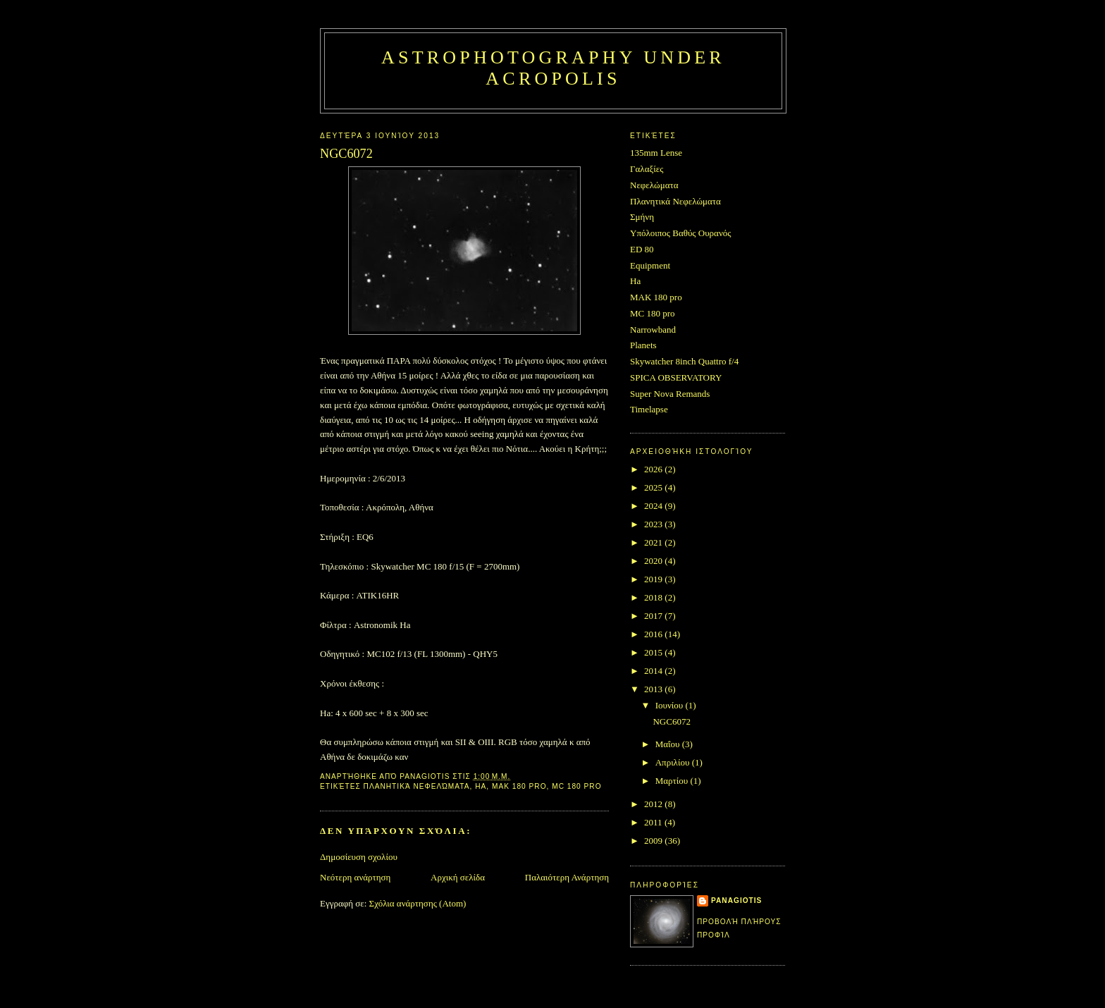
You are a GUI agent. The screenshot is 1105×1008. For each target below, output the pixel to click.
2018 (654, 597)
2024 (654, 505)
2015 (654, 652)
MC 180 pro (576, 786)
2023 (654, 524)
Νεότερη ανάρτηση (355, 877)
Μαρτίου (673, 780)
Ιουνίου (670, 705)
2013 (654, 689)
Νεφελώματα (654, 185)
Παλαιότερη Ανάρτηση (567, 877)
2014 (654, 670)
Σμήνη (642, 216)
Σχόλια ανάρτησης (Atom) (418, 903)
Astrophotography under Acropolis (553, 68)
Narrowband (653, 329)
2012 (654, 804)
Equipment (650, 265)
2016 (654, 634)
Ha (480, 786)
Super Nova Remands (670, 393)
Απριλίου (673, 762)
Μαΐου (668, 744)
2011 (654, 822)
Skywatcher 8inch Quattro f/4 (684, 361)
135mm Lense (656, 152)
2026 (654, 469)
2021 (654, 542)
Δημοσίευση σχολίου (358, 857)
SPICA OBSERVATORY (676, 377)
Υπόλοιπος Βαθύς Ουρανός (680, 233)
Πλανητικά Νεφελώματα (417, 786)
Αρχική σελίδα (458, 877)
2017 (654, 615)
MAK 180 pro (519, 786)
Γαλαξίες (646, 169)
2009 (654, 840)
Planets (643, 345)
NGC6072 (671, 721)
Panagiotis (736, 900)
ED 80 (642, 249)
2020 (654, 560)
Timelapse (649, 409)
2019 (654, 579)
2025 (654, 487)
